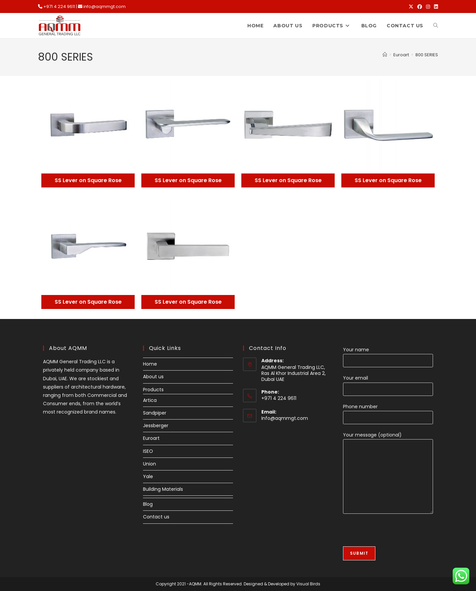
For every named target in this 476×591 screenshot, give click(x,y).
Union (149, 463)
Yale (148, 476)
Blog (148, 504)
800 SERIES (426, 55)
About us (153, 376)
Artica (150, 400)
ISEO (148, 451)
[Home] (385, 55)
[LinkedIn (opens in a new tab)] (435, 6)
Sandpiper (154, 413)
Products (153, 389)
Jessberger (155, 425)
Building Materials (163, 489)
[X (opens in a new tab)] (411, 6)
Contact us (156, 516)
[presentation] (393, 533)
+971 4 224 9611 (59, 6)
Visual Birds (308, 584)
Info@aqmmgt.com (284, 418)
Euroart (151, 438)
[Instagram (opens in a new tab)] (428, 6)
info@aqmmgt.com (104, 6)
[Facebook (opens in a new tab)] (419, 6)
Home (150, 364)
